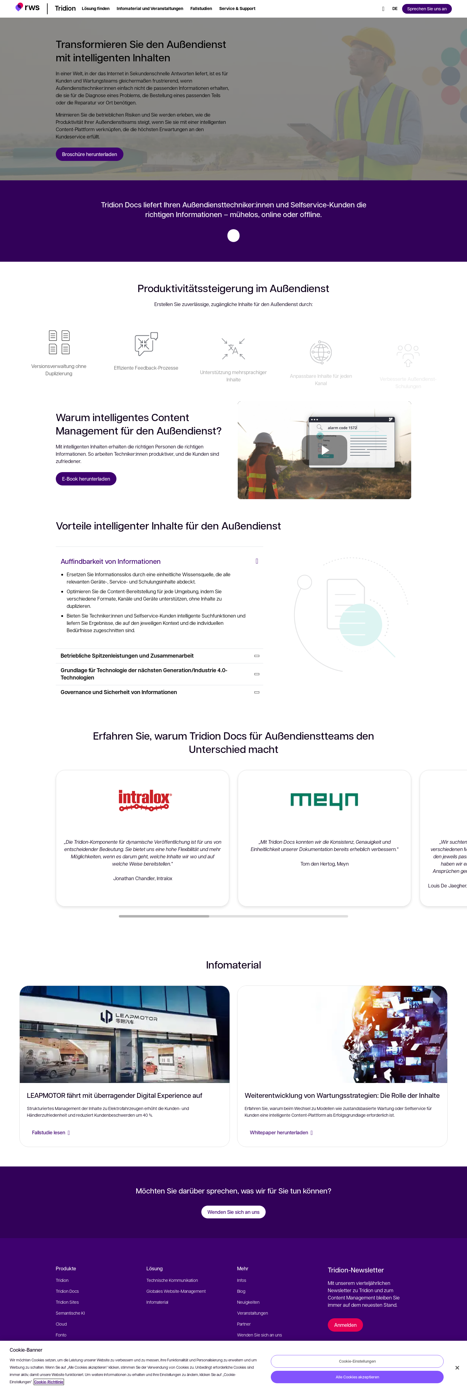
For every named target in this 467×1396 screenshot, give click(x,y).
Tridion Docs (67, 1291)
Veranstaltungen (252, 1313)
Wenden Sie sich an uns (259, 1334)
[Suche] (383, 9)
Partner (244, 1323)
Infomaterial (157, 1302)
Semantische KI (70, 1313)
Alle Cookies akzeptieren (357, 1377)
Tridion (62, 1280)
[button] (27, 7)
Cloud (61, 1323)
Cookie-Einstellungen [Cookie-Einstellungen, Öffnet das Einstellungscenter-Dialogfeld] (357, 1361)
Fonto (61, 1334)
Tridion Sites (67, 1302)
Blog (241, 1291)
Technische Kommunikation (172, 1280)
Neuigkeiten (248, 1302)
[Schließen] (457, 1367)
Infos (241, 1280)
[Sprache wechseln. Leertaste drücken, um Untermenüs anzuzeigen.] (395, 9)
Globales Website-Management (176, 1291)
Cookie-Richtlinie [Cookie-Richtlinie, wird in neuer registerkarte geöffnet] (48, 1381)
